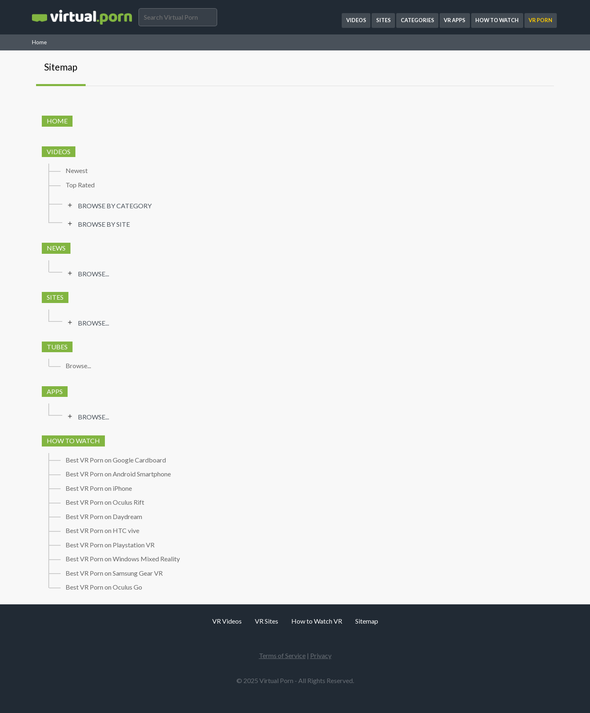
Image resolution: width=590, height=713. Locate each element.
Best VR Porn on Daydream (104, 516)
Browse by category (115, 206)
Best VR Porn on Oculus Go (104, 587)
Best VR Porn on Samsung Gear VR (114, 573)
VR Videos (227, 621)
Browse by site (104, 224)
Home (39, 42)
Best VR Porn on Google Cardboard (116, 460)
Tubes (57, 347)
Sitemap (60, 67)
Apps (55, 391)
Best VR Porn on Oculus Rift (105, 502)
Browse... (93, 274)
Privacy (320, 655)
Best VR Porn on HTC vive (102, 530)
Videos (58, 151)
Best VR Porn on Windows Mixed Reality (123, 559)
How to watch (73, 440)
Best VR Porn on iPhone (99, 488)
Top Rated (80, 185)
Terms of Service (282, 655)
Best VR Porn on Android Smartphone (118, 474)
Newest (77, 170)
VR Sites (266, 621)
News (56, 248)
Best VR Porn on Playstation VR (110, 545)
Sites (55, 297)
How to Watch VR (316, 621)
